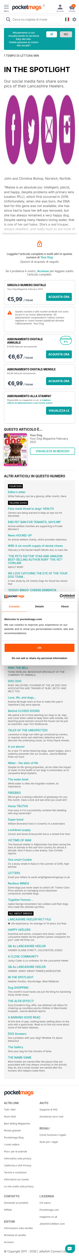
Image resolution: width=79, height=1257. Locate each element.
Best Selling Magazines (17, 1123)
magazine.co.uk (48, 1216)
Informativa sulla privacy (17, 1158)
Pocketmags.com (49, 1209)
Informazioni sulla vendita (18, 1228)
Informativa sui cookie (16, 1179)
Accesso (43, 271)
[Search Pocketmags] (8, 20)
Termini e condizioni (15, 1172)
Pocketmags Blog (14, 1137)
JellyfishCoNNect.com (52, 1223)
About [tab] (64, 606)
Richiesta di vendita (15, 1235)
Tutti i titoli (9, 1109)
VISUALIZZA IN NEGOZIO (52, 451)
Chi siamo (45, 1202)
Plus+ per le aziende (15, 1151)
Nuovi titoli (10, 1116)
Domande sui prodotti (16, 1202)
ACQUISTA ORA (59, 296)
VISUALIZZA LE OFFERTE (59, 412)
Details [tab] (39, 606)
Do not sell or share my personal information (39, 658)
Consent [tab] (14, 606)
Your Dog (46, 257)
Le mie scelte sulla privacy (19, 1186)
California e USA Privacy (17, 1165)
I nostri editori (11, 1144)
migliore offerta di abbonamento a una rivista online (29, 401)
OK (39, 647)
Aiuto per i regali (49, 1141)
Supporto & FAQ (48, 1109)
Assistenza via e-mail (51, 1116)
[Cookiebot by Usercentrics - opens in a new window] (57, 596)
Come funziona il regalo (53, 1134)
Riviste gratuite (12, 1130)
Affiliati (8, 1209)
